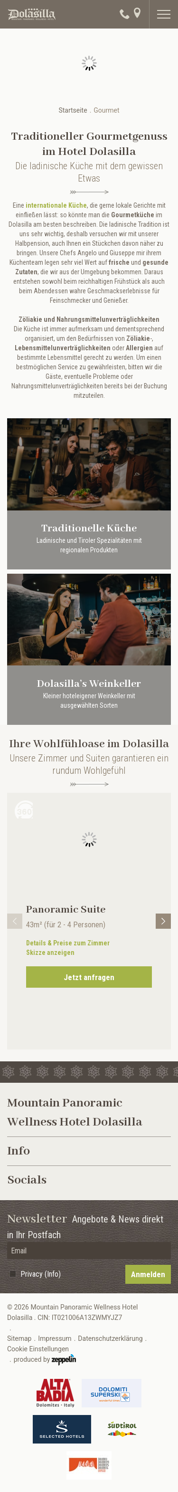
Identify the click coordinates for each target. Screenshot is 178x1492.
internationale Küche (56, 205)
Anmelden (148, 1274)
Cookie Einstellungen (38, 1349)
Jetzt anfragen (89, 977)
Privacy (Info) (40, 1274)
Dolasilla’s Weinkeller (89, 684)
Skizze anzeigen (50, 952)
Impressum (54, 1338)
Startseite (72, 110)
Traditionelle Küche (89, 528)
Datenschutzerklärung (110, 1338)
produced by (45, 1360)
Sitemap (19, 1338)
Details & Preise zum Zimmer (68, 943)
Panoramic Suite (65, 909)
